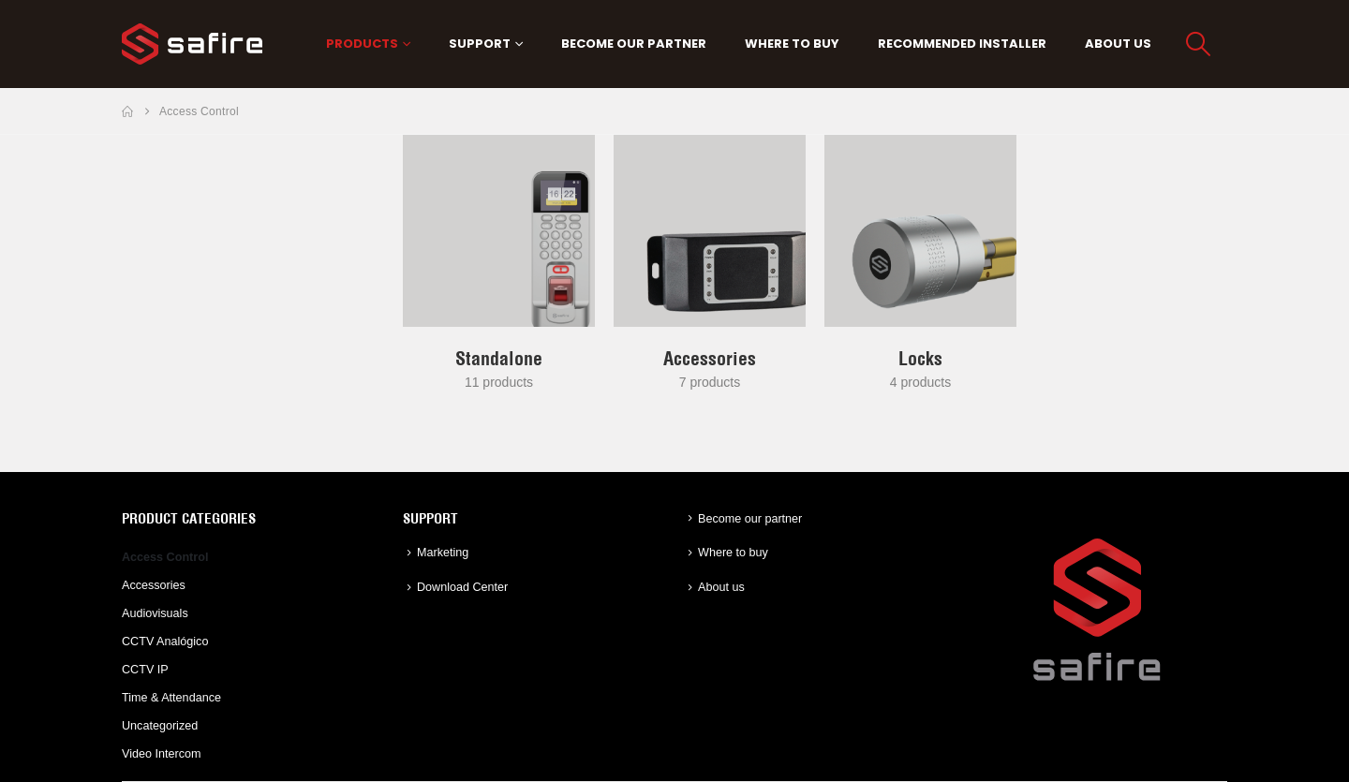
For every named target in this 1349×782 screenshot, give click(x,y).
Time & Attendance (171, 697)
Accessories (153, 585)
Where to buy (792, 43)
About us (1118, 43)
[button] (1198, 44)
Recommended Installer (962, 43)
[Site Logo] (192, 44)
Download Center (462, 587)
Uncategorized (160, 725)
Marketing (442, 552)
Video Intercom (161, 753)
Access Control (165, 557)
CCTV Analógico (165, 641)
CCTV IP (145, 669)
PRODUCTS (362, 43)
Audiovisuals (155, 613)
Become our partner (633, 43)
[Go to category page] (499, 231)
